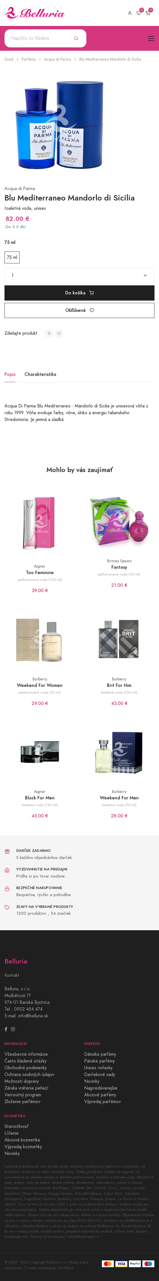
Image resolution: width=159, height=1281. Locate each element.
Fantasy (119, 567)
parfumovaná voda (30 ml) (119, 574)
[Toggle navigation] (151, 38)
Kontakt (12, 975)
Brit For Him (119, 685)
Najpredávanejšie (100, 1088)
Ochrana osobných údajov (29, 1074)
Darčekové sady (99, 1074)
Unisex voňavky (98, 1068)
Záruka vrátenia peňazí (26, 1088)
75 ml (12, 257)
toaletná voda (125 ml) (40, 804)
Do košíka (79, 293)
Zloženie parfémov (22, 1102)
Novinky (91, 1081)
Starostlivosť (17, 1126)
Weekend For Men (119, 798)
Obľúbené (79, 310)
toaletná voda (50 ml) (119, 804)
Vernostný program (23, 1095)
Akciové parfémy (100, 1095)
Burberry (40, 679)
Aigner (39, 566)
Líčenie (12, 1133)
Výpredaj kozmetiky (23, 1147)
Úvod (9, 59)
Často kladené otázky (25, 1061)
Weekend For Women (39, 685)
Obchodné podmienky (26, 1068)
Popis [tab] (10, 374)
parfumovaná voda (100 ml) (40, 579)
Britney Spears (119, 561)
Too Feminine (40, 572)
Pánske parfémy (99, 1061)
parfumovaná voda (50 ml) (40, 692)
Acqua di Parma (57, 59)
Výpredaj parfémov (102, 1102)
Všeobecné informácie (26, 1054)
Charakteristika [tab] (40, 374)
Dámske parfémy (100, 1054)
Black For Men (40, 798)
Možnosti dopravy (22, 1081)
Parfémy (29, 59)
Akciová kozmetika (22, 1140)
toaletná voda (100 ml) (119, 692)
